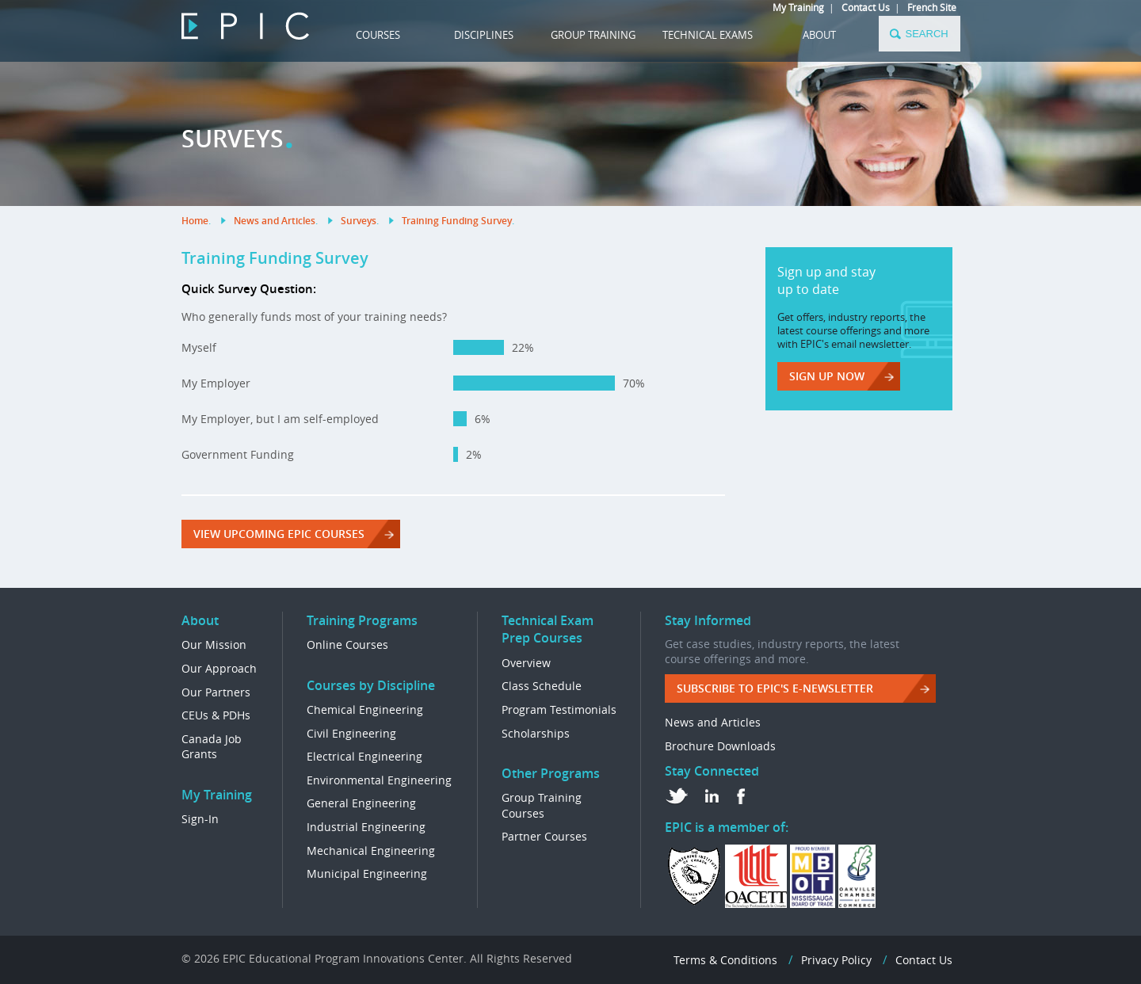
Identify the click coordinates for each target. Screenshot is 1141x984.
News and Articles (274, 220)
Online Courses (347, 644)
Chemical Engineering (365, 709)
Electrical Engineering (364, 756)
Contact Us (865, 7)
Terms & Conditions (725, 959)
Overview (526, 662)
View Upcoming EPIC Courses (278, 533)
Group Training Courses (542, 805)
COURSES (378, 35)
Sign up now (826, 375)
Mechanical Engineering (371, 850)
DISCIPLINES (483, 35)
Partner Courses (544, 836)
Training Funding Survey (457, 220)
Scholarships (536, 733)
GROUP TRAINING (593, 35)
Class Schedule (542, 685)
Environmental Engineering (379, 780)
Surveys (358, 220)
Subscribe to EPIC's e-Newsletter (775, 688)
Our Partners (215, 692)
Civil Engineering (351, 733)
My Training (798, 7)
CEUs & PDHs (215, 715)
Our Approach (219, 668)
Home (194, 220)
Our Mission (213, 644)
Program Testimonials (559, 709)
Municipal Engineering (367, 873)
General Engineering (361, 802)
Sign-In (200, 818)
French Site (931, 7)
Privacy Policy (836, 959)
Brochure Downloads (720, 745)
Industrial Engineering (366, 826)
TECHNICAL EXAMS (707, 35)
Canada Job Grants (211, 746)
